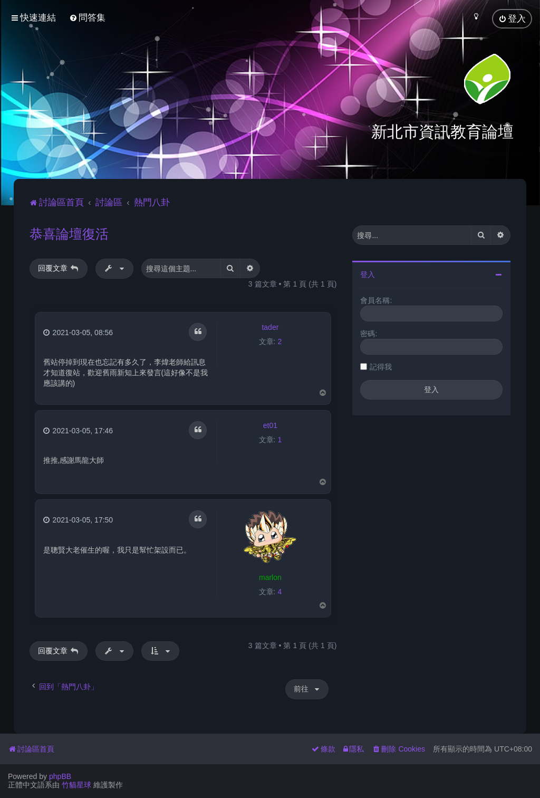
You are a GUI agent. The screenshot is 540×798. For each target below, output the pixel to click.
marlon (270, 575)
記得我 (381, 364)
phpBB (60, 776)
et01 (270, 423)
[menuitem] (87, 17)
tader (270, 325)
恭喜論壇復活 (69, 232)
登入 (367, 272)
